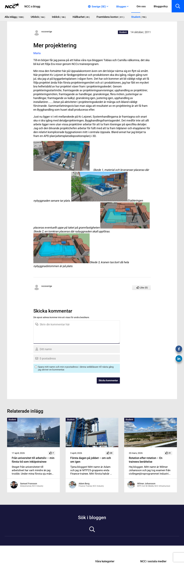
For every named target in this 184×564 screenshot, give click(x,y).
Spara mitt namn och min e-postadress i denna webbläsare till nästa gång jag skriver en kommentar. (76, 368)
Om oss (141, 6)
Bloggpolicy (161, 6)
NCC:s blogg (32, 6)
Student (123, 32)
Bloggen (121, 6)
